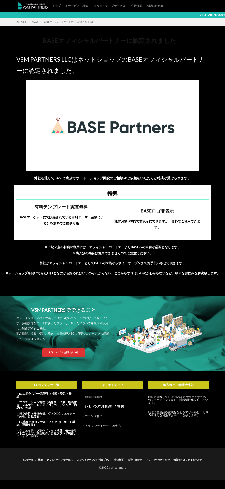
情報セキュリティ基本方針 (125, 468)
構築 (88, 50)
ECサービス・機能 (76, 6)
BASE (18, 50)
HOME (23, 21)
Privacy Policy (91, 468)
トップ (56, 6)
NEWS (35, 21)
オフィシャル (60, 50)
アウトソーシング (42, 50)
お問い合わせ (154, 6)
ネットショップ (76, 50)
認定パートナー (99, 50)
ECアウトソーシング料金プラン (122, 462)
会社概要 (136, 6)
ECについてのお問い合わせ (63, 353)
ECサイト (27, 50)
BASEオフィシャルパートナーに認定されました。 (70, 21)
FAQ (192, 462)
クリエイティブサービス (109, 6)
